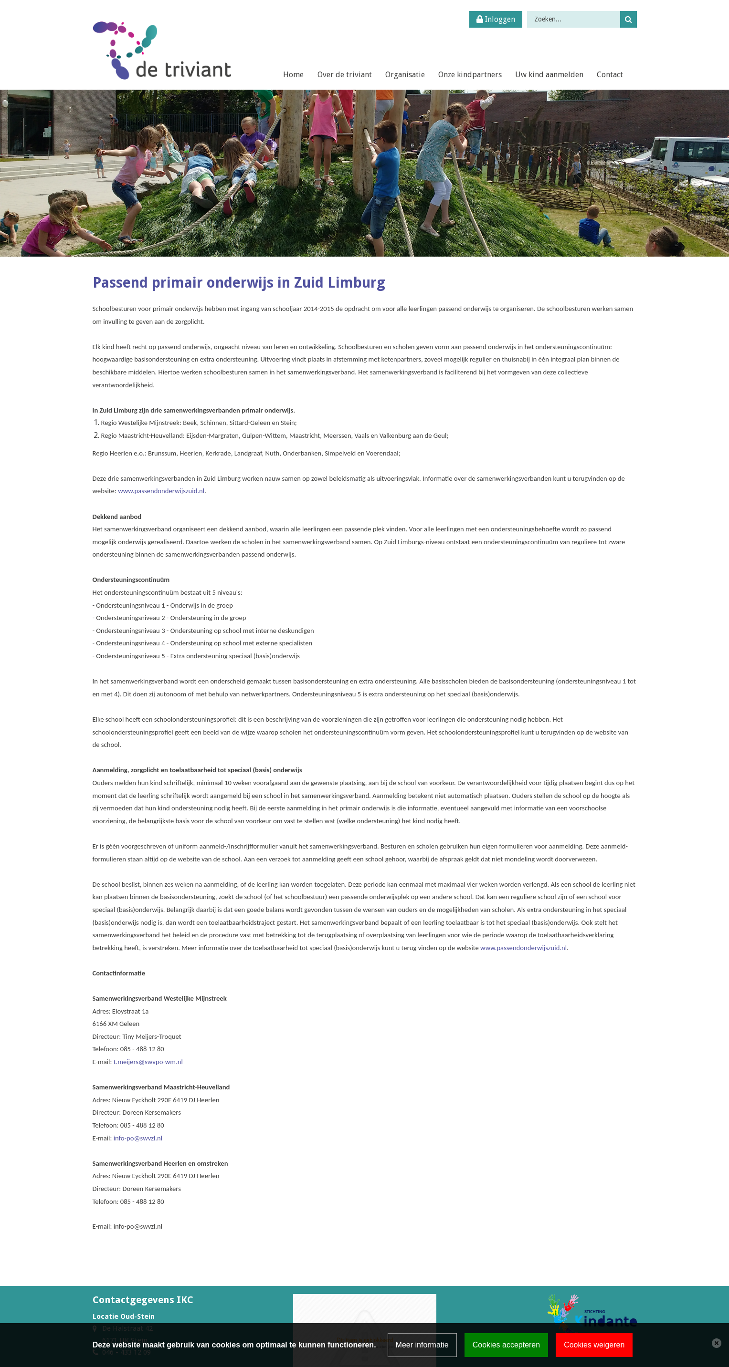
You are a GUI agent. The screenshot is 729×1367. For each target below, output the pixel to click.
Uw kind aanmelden (549, 74)
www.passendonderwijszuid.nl (161, 491)
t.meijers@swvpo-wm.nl (148, 1061)
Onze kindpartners (470, 74)
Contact (610, 74)
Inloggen (495, 19)
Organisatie (405, 74)
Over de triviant (344, 74)
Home (293, 74)
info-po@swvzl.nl (138, 1138)
